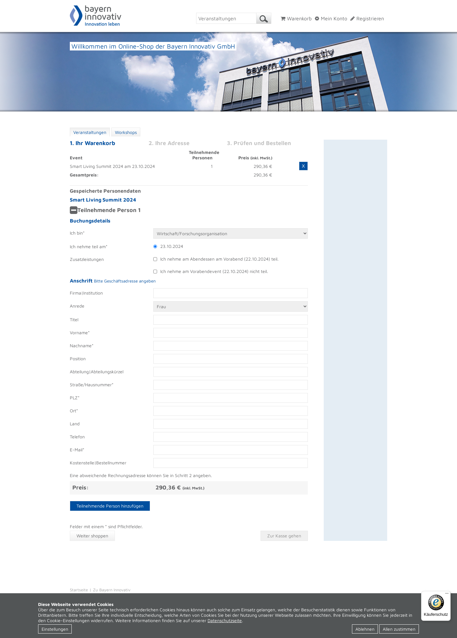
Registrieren (367, 18)
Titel (74, 319)
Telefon (77, 436)
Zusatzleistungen (87, 259)
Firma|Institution (86, 293)
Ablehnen (364, 629)
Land (75, 423)
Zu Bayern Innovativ (111, 589)
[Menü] (447, 595)
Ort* (74, 410)
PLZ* (75, 397)
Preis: (80, 487)
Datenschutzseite (225, 620)
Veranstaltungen (89, 132)
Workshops (126, 132)
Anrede (77, 306)
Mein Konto (331, 18)
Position (78, 358)
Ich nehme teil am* (89, 246)
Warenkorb (296, 18)
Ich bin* (77, 233)
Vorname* (80, 332)
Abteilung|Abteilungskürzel (96, 371)
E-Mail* (77, 449)
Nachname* (82, 345)
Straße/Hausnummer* (92, 384)
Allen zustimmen (399, 629)
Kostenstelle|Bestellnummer (98, 462)
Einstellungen (55, 629)
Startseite (79, 589)
